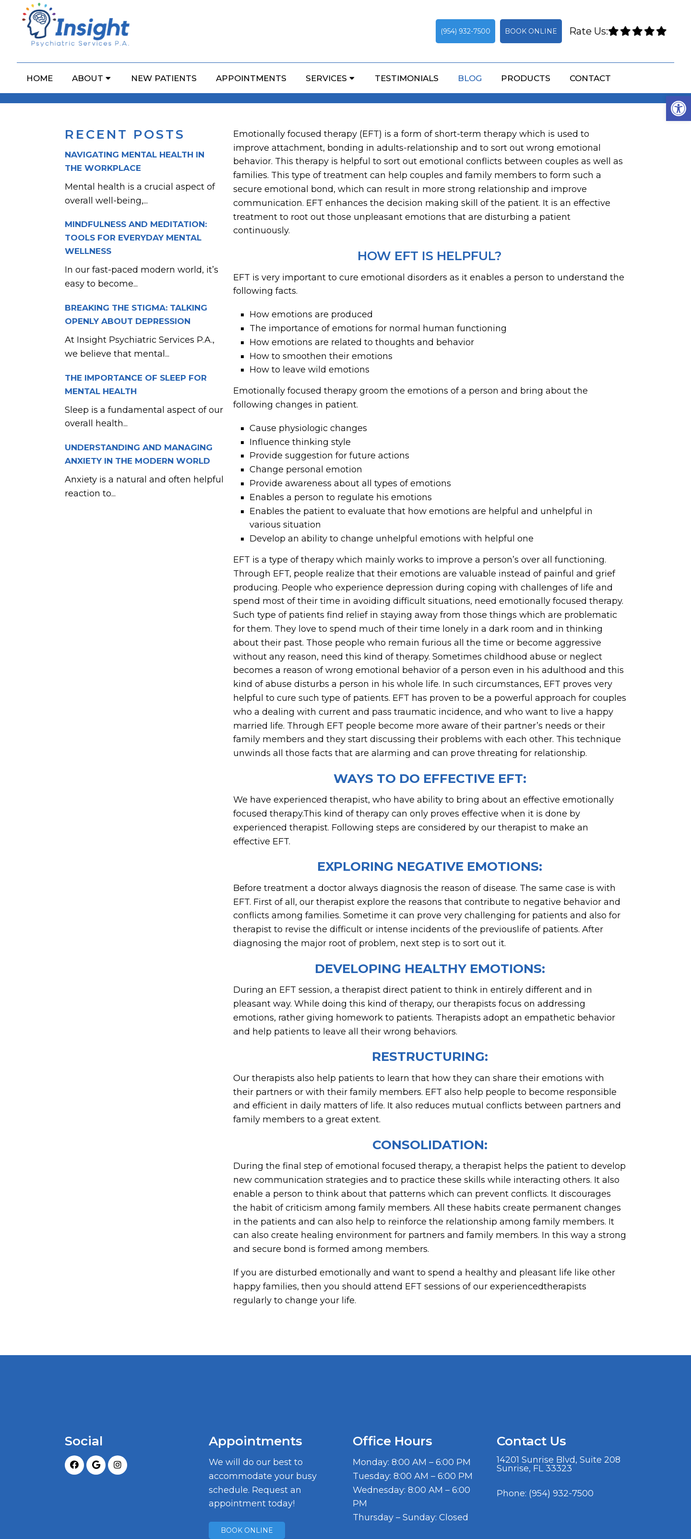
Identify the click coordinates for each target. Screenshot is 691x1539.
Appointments (251, 78)
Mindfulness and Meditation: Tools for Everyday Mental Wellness (136, 237)
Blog (470, 78)
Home (39, 78)
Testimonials (407, 78)
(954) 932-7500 (465, 31)
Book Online (531, 31)
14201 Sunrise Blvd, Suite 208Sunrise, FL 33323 (558, 1464)
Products (525, 78)
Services (326, 78)
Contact (590, 78)
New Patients (164, 78)
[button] (678, 108)
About (87, 78)
